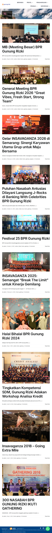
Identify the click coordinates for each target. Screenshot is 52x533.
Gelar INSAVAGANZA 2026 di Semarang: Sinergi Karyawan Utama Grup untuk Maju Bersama (26, 144)
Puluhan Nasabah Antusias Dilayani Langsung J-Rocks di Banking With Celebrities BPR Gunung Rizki (24, 194)
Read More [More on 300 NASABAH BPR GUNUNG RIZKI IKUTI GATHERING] (47, 516)
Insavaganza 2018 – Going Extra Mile (23, 448)
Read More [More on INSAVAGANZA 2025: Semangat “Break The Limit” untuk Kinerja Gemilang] (47, 292)
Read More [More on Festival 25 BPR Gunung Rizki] (47, 246)
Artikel (18, 59)
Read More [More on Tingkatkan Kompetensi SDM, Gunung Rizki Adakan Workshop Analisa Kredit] (47, 404)
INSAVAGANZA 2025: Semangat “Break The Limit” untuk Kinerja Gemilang (25, 280)
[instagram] (43, 528)
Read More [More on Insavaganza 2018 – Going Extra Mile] (47, 458)
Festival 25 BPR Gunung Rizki (26, 238)
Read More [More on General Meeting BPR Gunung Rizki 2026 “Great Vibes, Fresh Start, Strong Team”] (47, 109)
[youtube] (46, 528)
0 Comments (35, 59)
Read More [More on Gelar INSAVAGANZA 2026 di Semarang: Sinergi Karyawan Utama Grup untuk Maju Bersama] (47, 159)
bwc (23, 208)
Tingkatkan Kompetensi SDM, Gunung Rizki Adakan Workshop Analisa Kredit (24, 392)
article (15, 59)
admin (5, 59)
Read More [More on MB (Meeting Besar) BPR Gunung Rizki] (47, 59)
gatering (25, 59)
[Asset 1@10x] (6, 4)
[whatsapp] (49, 528)
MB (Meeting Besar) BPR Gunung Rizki (22, 49)
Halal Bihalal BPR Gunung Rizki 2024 (23, 336)
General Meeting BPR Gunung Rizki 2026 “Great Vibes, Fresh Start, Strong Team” (23, 94)
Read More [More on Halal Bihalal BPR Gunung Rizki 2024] (47, 346)
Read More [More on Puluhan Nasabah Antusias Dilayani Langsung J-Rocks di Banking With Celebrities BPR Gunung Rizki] (47, 208)
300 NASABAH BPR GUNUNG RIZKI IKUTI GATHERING (19, 504)
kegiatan (29, 59)
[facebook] (40, 528)
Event (22, 59)
